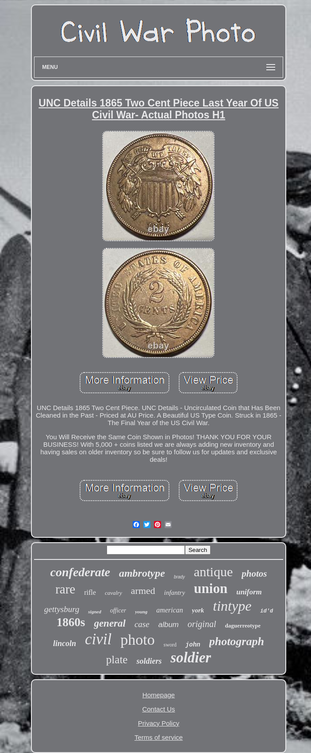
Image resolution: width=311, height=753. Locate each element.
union (210, 588)
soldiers (148, 661)
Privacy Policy (158, 723)
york (198, 610)
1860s (71, 622)
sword (170, 645)
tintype (232, 606)
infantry (174, 592)
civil (98, 639)
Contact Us (158, 709)
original (202, 624)
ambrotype (142, 573)
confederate (80, 572)
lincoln (64, 643)
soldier (190, 658)
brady (179, 576)
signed (94, 611)
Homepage (158, 695)
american (169, 610)
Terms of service (158, 737)
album (168, 624)
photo (137, 639)
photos (254, 573)
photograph (236, 641)
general (110, 623)
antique (213, 571)
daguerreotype (243, 625)
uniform (249, 592)
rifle (90, 592)
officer (118, 610)
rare (65, 589)
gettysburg (62, 609)
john (192, 644)
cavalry (113, 592)
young (141, 611)
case (142, 624)
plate (117, 660)
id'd (266, 611)
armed (143, 590)
